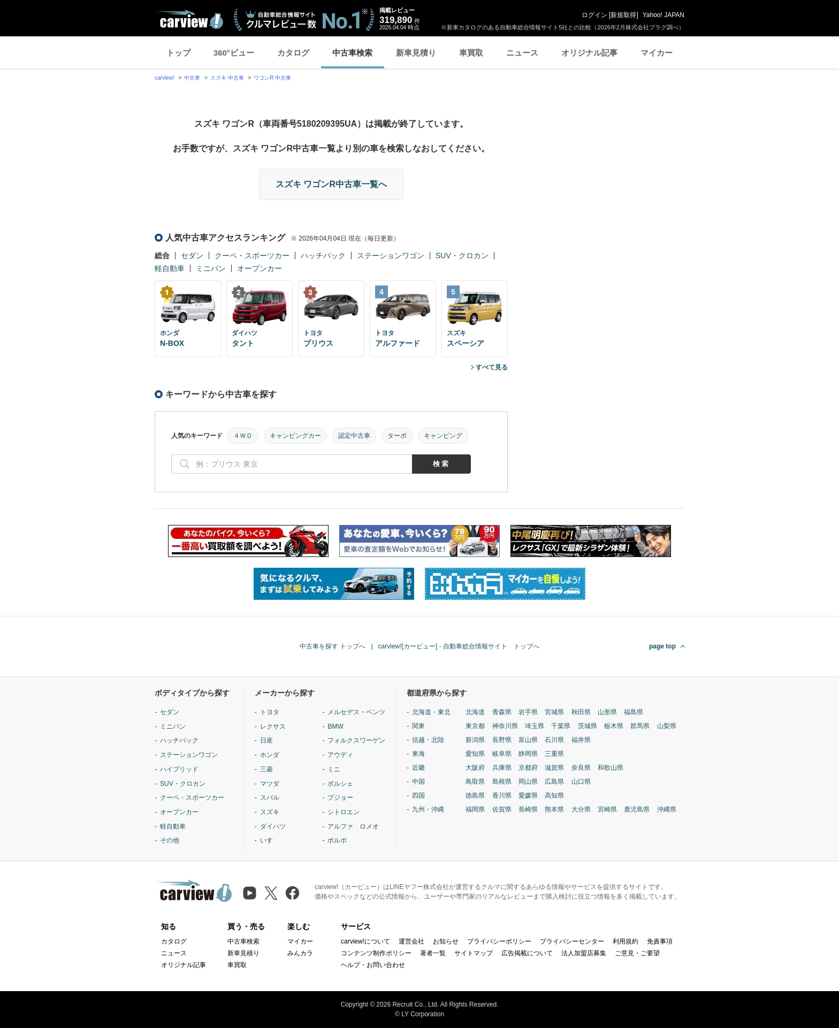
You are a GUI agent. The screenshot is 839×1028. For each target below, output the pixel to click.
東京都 (475, 726)
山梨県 (666, 726)
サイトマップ (473, 953)
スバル (269, 797)
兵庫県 (502, 767)
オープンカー (259, 268)
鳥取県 (475, 781)
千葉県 (560, 726)
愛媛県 (528, 795)
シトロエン (343, 812)
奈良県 (581, 767)
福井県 (581, 740)
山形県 (607, 712)
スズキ (269, 812)
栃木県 (613, 726)
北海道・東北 (431, 712)
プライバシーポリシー (499, 941)
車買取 (471, 52)
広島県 (554, 781)
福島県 (633, 712)
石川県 (554, 740)
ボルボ (337, 840)
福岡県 (475, 809)
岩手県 (528, 712)
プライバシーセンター (572, 941)
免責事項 (660, 941)
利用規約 (625, 941)
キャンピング (443, 435)
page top (662, 646)
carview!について (365, 941)
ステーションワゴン (390, 255)
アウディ (340, 755)
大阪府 (475, 767)
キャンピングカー (295, 435)
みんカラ (300, 953)
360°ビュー (233, 52)
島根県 (502, 781)
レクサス (273, 726)
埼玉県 (534, 726)
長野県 (502, 740)
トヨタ (269, 712)
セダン (192, 255)
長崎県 (528, 809)
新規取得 (623, 15)
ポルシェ (340, 783)
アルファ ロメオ (353, 826)
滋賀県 (554, 767)
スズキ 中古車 (227, 78)
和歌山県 (610, 767)
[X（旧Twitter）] (271, 893)
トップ (178, 52)
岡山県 (528, 781)
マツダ (269, 783)
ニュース (522, 52)
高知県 (554, 795)
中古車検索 (352, 52)
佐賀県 (502, 809)
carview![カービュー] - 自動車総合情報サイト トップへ (458, 646)
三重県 (554, 754)
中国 (418, 781)
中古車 (192, 78)
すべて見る (492, 367)
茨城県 (587, 726)
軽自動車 (170, 268)
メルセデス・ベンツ (356, 712)
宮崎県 (607, 809)
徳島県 (475, 795)
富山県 (528, 740)
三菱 (266, 769)
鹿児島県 (637, 809)
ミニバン (211, 268)
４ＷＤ (243, 435)
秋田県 (581, 712)
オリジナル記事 (589, 52)
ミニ (333, 769)
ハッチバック (323, 255)
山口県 (581, 781)
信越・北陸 (428, 740)
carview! (164, 78)
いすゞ (269, 840)
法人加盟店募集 (583, 953)
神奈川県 (505, 726)
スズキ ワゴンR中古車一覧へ (331, 184)
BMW (335, 726)
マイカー (656, 52)
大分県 (581, 809)
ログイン (594, 15)
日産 (266, 740)
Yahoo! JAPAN (663, 15)
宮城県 (554, 712)
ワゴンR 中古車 (272, 78)
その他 (169, 840)
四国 (418, 795)
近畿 (418, 767)
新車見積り (416, 52)
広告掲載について (527, 953)
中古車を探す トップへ (332, 646)
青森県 (502, 712)
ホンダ (269, 755)
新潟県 (475, 740)
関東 (418, 726)
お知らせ (446, 941)
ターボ (397, 435)
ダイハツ (273, 826)
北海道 (475, 712)
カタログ (293, 52)
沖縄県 (666, 809)
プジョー (340, 797)
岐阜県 (502, 754)
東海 (418, 754)
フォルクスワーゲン (356, 740)
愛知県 (475, 754)
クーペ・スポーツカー (252, 255)
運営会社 (411, 941)
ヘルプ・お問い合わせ (373, 965)
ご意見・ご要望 (637, 953)
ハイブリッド (179, 769)
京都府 (528, 767)
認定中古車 (354, 435)
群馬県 (640, 726)
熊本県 (554, 809)
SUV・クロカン (462, 255)
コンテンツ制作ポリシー (376, 953)
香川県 (502, 795)
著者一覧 (433, 953)
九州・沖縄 (428, 809)
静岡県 (528, 754)
